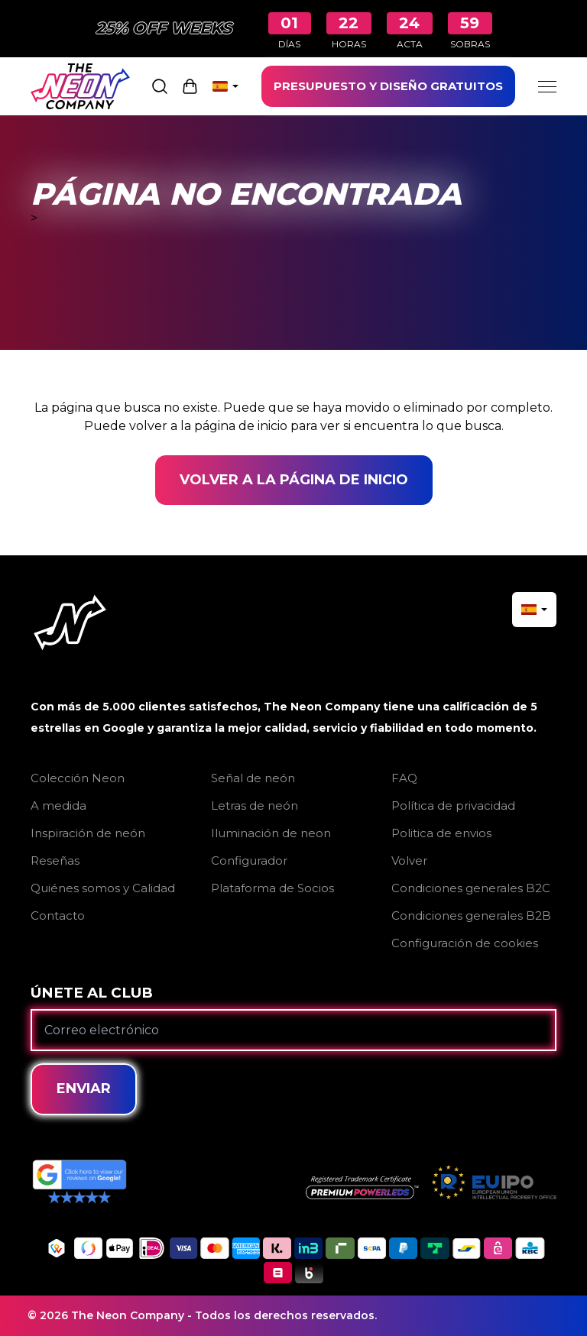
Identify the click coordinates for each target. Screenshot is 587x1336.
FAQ (404, 778)
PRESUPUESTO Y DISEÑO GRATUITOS (388, 86)
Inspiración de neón (88, 833)
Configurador (249, 860)
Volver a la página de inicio (294, 479)
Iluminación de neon (271, 833)
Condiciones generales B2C (470, 888)
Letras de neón (254, 805)
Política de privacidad (453, 805)
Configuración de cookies (464, 943)
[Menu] (547, 86)
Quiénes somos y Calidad (103, 888)
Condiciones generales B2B (471, 915)
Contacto (58, 915)
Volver (409, 860)
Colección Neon (78, 778)
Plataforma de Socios (272, 888)
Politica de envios (441, 833)
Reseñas (55, 860)
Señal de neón (253, 778)
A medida (58, 805)
